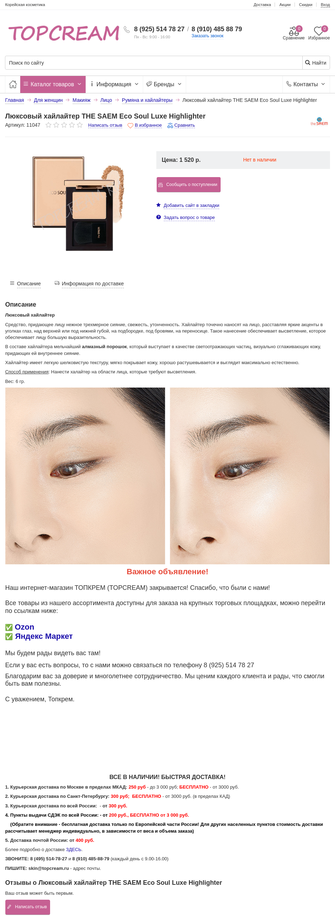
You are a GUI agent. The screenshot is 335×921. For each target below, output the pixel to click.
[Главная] (12, 84)
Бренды (164, 84)
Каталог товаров (53, 84)
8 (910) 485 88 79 (216, 29)
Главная (14, 100)
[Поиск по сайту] (139, 63)
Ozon (24, 627)
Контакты (306, 84)
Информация (114, 84)
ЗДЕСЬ (73, 849)
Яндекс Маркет (44, 636)
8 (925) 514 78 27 (159, 29)
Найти (315, 62)
